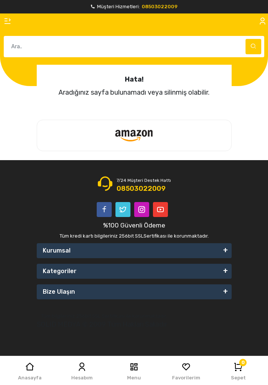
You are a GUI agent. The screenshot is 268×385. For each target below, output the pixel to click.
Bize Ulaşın (59, 291)
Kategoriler (59, 271)
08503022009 (160, 6)
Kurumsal (56, 250)
